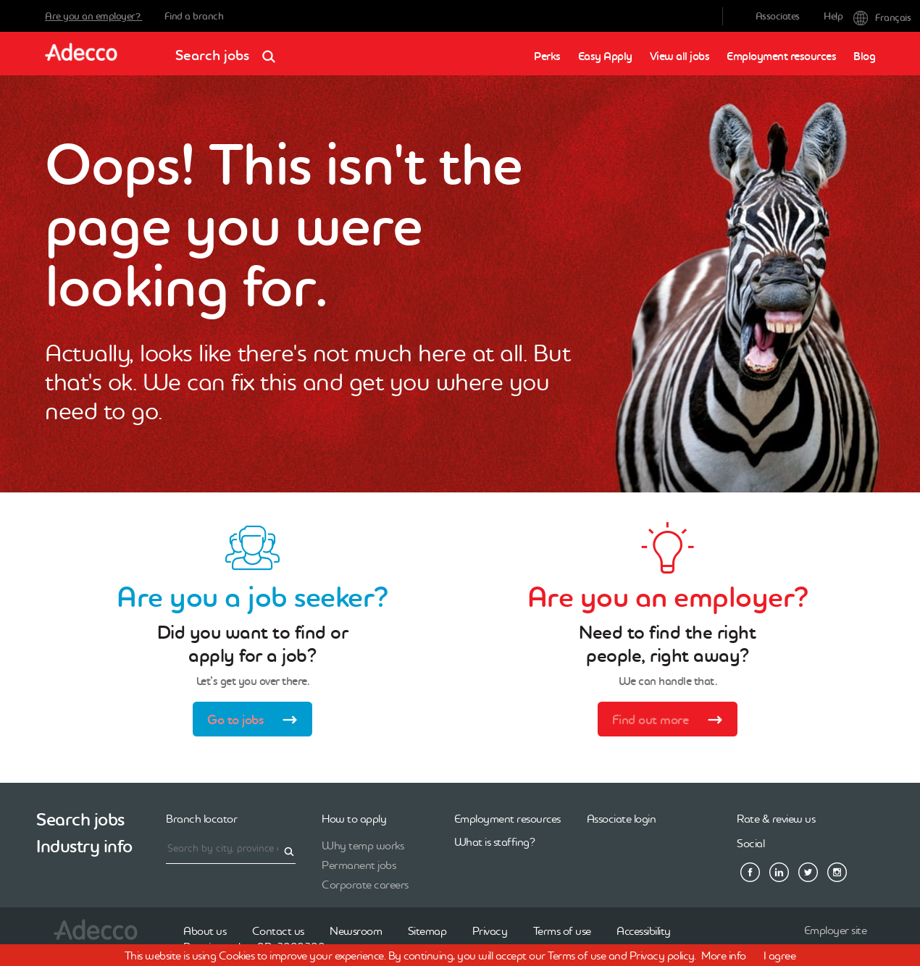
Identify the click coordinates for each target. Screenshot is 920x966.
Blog (864, 56)
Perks (547, 56)
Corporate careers (365, 884)
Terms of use (562, 930)
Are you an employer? (94, 15)
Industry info (84, 846)
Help (833, 15)
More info (723, 955)
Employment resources (781, 56)
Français (864, 16)
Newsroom (356, 930)
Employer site (835, 930)
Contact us (278, 930)
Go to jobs (256, 721)
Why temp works (362, 845)
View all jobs (680, 56)
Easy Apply (605, 56)
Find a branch (194, 15)
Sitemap (427, 930)
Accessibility (643, 930)
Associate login (621, 818)
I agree (780, 955)
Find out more (672, 721)
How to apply (354, 818)
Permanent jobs (359, 864)
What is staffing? (494, 841)
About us (204, 930)
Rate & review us (776, 818)
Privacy (490, 930)
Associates (778, 15)
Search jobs (230, 50)
